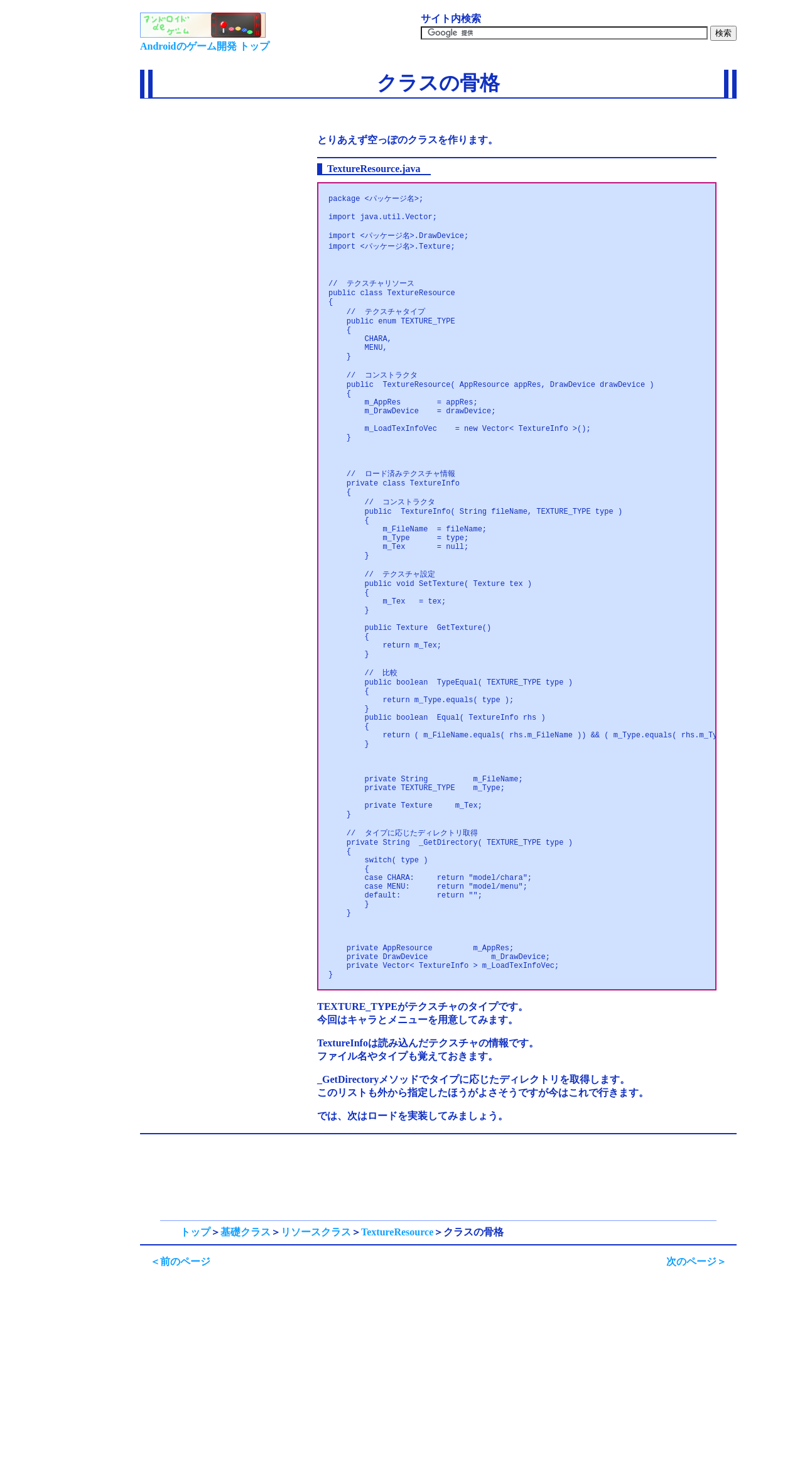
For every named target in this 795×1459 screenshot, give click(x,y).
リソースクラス (316, 1382)
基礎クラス (245, 1382)
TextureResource (397, 1382)
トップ (195, 1382)
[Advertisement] (210, 140)
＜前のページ (180, 1411)
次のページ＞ (696, 1411)
